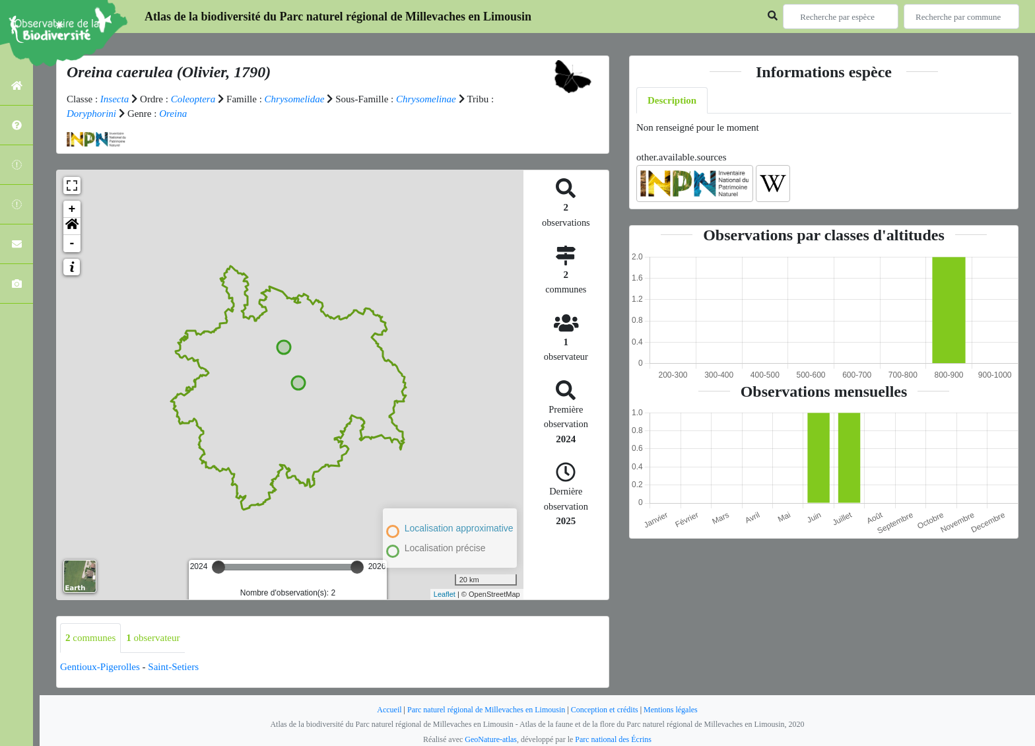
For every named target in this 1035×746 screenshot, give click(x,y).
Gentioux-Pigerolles (100, 666)
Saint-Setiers (173, 666)
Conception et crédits (604, 709)
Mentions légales (671, 709)
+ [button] (72, 209)
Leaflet (444, 594)
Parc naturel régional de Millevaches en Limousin (486, 709)
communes (90, 637)
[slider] (218, 567)
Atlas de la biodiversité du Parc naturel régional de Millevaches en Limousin (338, 16)
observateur (153, 637)
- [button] (72, 244)
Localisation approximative (459, 528)
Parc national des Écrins (613, 739)
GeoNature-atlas (491, 739)
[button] (72, 226)
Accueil (389, 709)
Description (672, 100)
